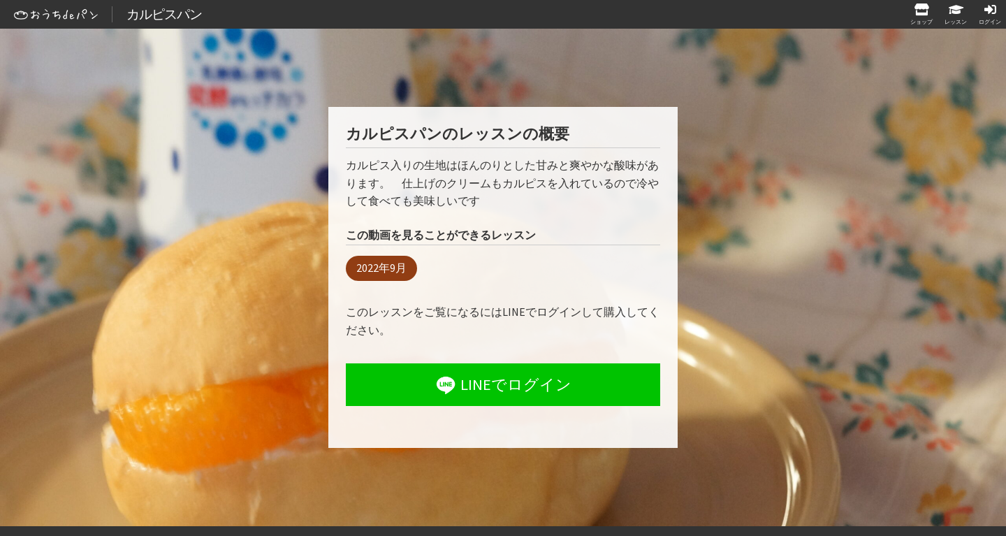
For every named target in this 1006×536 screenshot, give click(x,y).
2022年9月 (381, 268)
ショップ (921, 21)
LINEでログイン (502, 385)
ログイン (990, 21)
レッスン (956, 21)
